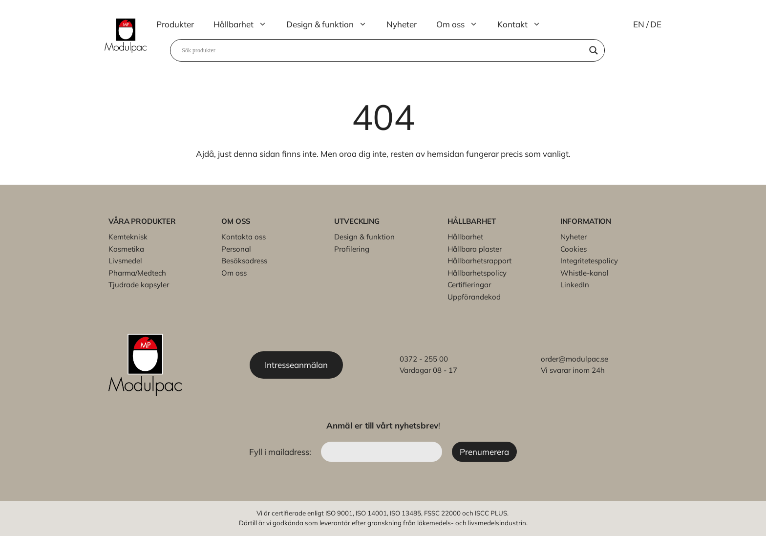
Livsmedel (125, 260)
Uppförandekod (474, 296)
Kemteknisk (128, 236)
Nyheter (401, 24)
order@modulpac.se (574, 359)
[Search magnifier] (593, 50)
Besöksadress (244, 260)
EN (638, 24)
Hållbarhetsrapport (479, 260)
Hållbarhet (245, 24)
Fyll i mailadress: (281, 452)
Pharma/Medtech (137, 273)
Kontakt (524, 24)
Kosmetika (126, 249)
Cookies (573, 249)
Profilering (351, 249)
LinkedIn (574, 284)
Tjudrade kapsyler (138, 284)
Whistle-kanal (584, 273)
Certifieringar (469, 284)
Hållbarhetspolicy (477, 273)
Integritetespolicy (589, 260)
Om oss (462, 24)
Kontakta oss (243, 236)
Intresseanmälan (296, 365)
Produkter (175, 24)
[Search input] (383, 50)
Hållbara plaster (474, 249)
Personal (236, 249)
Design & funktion (331, 24)
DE (655, 24)
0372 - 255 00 (424, 359)
